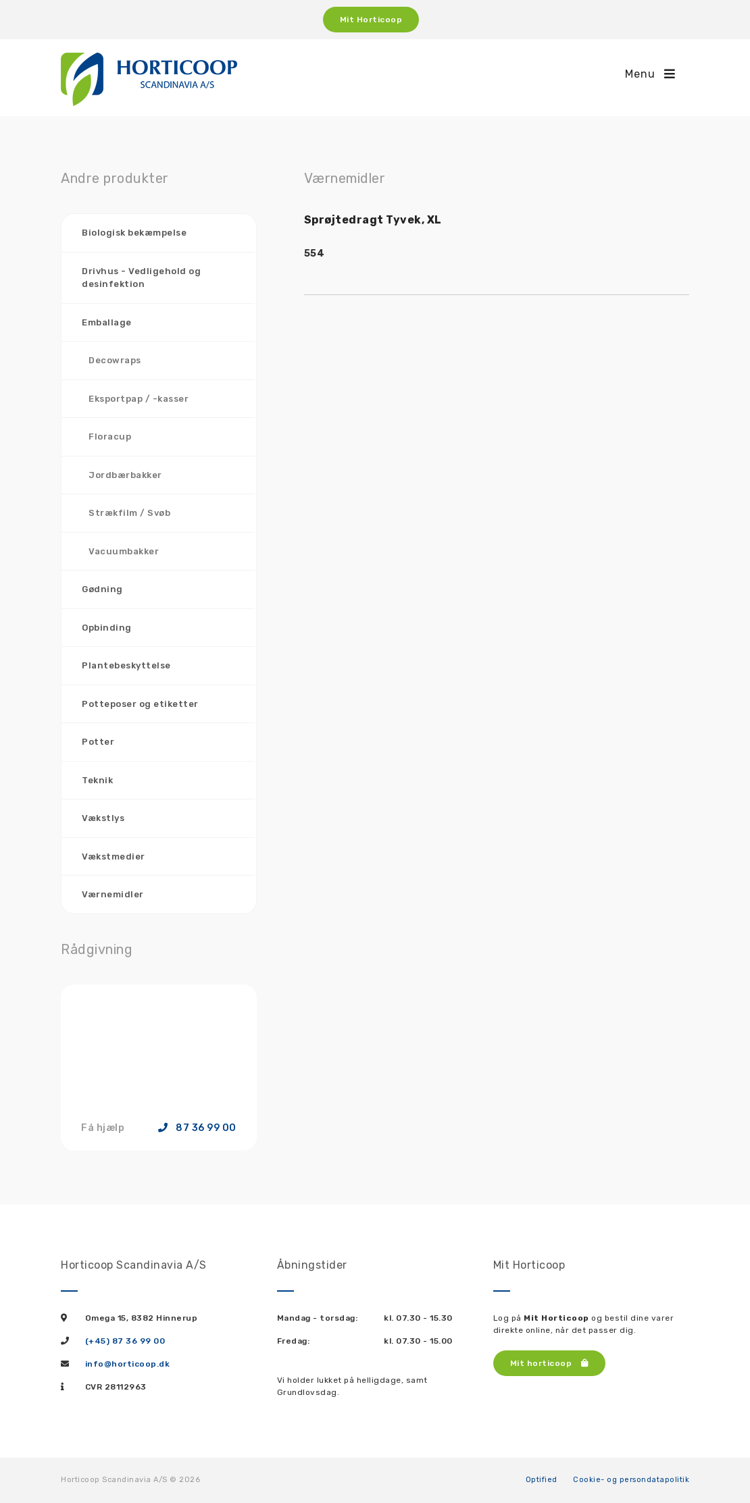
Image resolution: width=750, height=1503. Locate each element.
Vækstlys (103, 818)
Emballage (107, 322)
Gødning (102, 589)
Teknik (97, 780)
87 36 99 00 (197, 1128)
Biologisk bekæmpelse (134, 233)
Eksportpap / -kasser (139, 399)
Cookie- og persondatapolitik (631, 1479)
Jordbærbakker (125, 475)
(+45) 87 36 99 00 (125, 1341)
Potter (98, 742)
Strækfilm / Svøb (129, 513)
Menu (650, 74)
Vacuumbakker (124, 551)
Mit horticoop (549, 1363)
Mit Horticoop (371, 19)
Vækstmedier (113, 856)
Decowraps (115, 360)
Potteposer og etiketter (140, 704)
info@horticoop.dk (127, 1364)
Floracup (110, 436)
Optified (541, 1479)
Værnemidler (113, 894)
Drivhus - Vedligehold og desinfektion (141, 278)
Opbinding (107, 628)
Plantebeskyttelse (126, 665)
